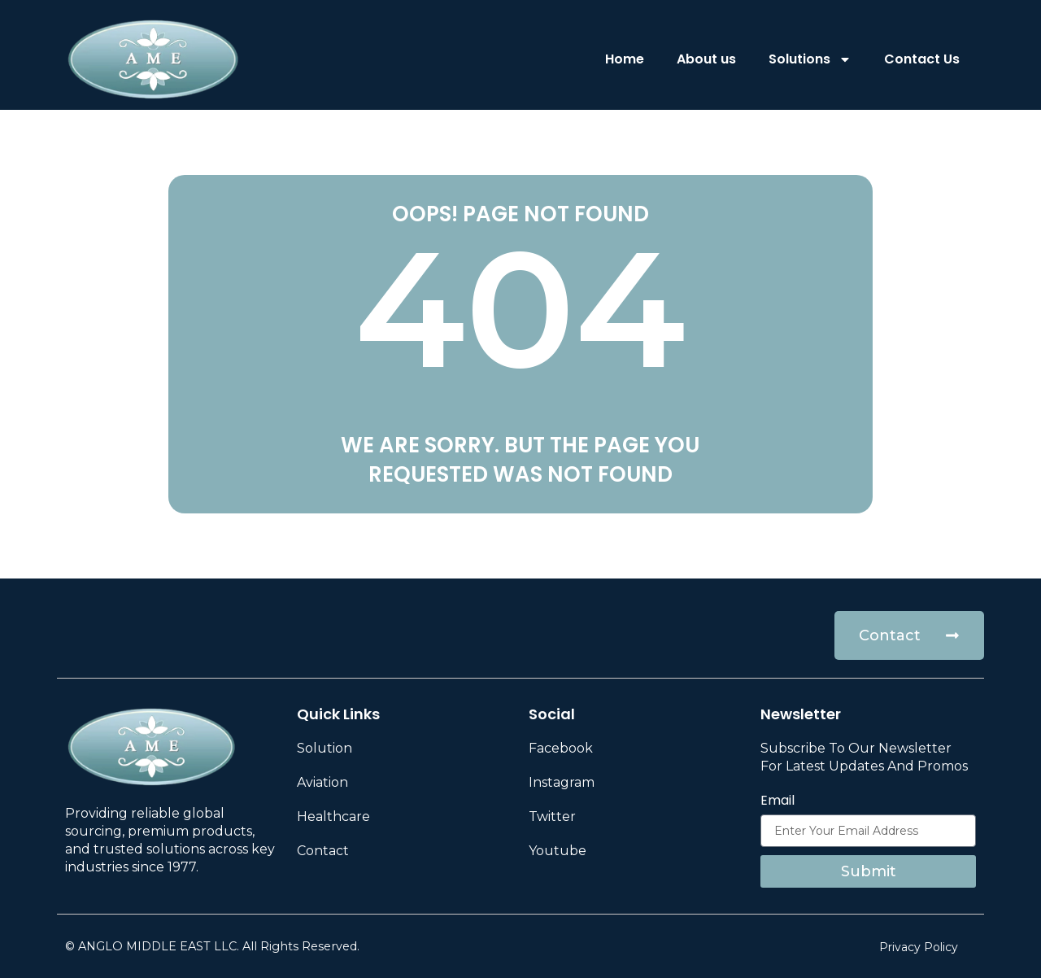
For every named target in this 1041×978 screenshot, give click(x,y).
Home (624, 59)
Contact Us (922, 59)
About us (706, 59)
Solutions (810, 59)
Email (777, 801)
